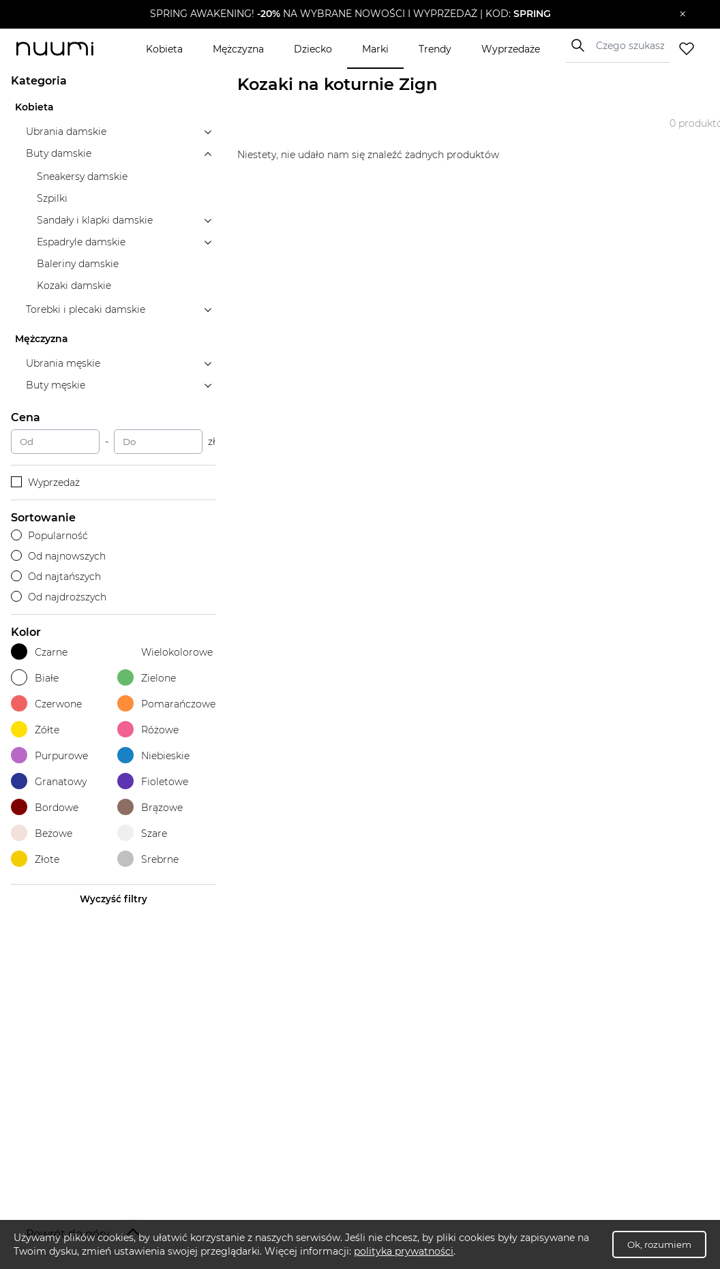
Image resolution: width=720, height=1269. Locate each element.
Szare (142, 833)
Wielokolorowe (165, 652)
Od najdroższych (58, 597)
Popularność (49, 536)
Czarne (39, 652)
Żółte (35, 729)
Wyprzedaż (45, 482)
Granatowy (49, 781)
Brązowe (150, 807)
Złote (35, 859)
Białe (35, 678)
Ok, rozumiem (659, 1244)
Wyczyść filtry (113, 898)
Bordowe (44, 807)
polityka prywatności (403, 1251)
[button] (350, 14)
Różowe (148, 729)
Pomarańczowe (166, 704)
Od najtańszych (56, 576)
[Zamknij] (682, 14)
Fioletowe (152, 781)
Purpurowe (49, 755)
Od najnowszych (58, 556)
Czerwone (46, 704)
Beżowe (41, 833)
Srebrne (148, 859)
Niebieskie (153, 755)
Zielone (146, 678)
